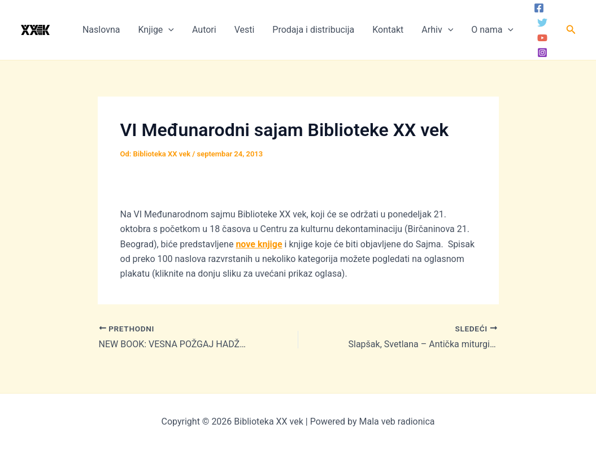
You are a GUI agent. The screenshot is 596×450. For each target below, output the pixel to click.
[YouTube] (542, 38)
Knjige (155, 30)
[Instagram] (542, 52)
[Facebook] (539, 8)
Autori (204, 29)
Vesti (244, 29)
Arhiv (437, 30)
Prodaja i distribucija (313, 29)
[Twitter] (542, 23)
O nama (492, 30)
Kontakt (387, 29)
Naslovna (101, 29)
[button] (571, 30)
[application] (168, 30)
